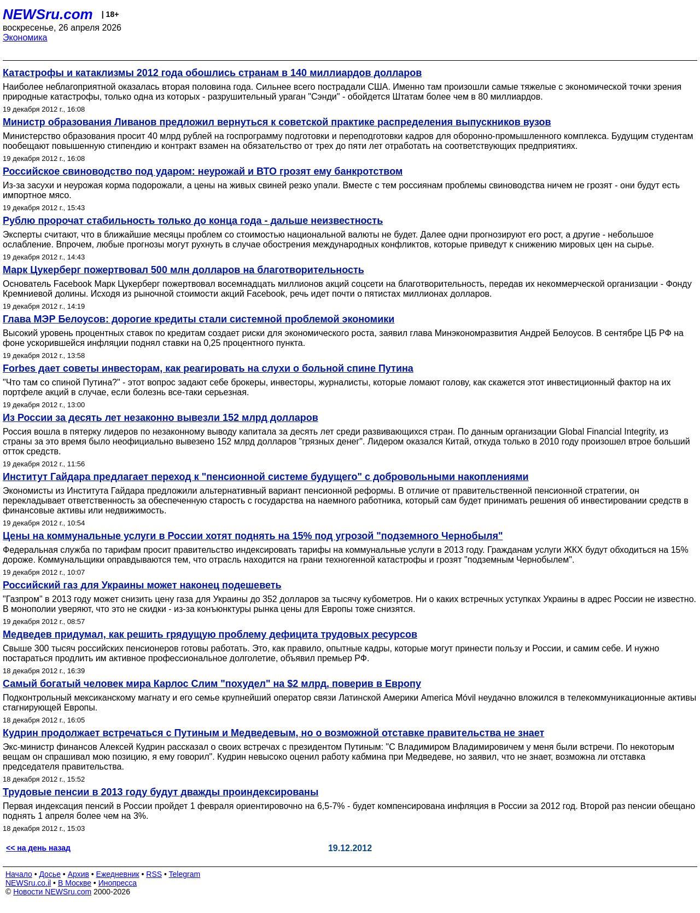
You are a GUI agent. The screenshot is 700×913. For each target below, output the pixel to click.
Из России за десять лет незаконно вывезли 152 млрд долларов (160, 417)
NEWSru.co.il (28, 883)
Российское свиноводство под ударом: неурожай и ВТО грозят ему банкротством (202, 171)
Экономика (25, 37)
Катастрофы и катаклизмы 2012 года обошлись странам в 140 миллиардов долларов (212, 72)
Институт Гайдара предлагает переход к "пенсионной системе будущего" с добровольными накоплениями (266, 476)
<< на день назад (38, 847)
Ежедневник (117, 874)
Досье (50, 874)
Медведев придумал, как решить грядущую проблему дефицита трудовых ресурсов (210, 634)
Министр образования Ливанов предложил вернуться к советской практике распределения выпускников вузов (277, 122)
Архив (78, 874)
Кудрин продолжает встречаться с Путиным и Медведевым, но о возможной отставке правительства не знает (273, 732)
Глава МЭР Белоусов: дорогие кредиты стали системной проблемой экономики (198, 319)
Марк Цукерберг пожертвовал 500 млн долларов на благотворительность (183, 269)
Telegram (185, 874)
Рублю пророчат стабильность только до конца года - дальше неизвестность (193, 220)
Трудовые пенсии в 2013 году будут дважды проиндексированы (160, 792)
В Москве (74, 883)
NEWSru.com (48, 14)
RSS (154, 874)
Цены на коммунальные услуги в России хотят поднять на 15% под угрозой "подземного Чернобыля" (253, 535)
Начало (18, 874)
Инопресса (117, 883)
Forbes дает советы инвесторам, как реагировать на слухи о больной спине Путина (208, 368)
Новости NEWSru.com (52, 891)
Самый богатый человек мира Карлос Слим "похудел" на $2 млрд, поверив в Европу (212, 683)
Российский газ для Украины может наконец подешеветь (142, 585)
